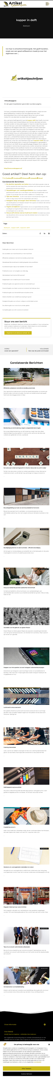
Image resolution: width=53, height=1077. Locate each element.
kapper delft (31, 120)
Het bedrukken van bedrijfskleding (14, 987)
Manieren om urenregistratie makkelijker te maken (19, 867)
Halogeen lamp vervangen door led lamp (21, 201)
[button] (49, 1044)
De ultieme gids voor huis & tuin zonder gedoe (15, 306)
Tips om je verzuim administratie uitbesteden (17, 947)
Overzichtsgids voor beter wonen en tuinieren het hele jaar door (21, 288)
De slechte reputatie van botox (17, 184)
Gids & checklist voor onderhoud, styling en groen (16, 297)
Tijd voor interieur (12, 197)
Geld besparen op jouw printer (12, 787)
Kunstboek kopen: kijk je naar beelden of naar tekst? (17, 267)
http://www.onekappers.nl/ (13, 169)
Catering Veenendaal (10, 747)
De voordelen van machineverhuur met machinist (17, 254)
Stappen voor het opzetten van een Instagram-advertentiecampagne (24, 667)
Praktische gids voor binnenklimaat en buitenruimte (17, 293)
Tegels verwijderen (13, 207)
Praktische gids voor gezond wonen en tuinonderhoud (18, 284)
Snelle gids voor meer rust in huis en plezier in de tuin (17, 249)
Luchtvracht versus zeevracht (12, 707)
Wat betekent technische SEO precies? (13, 275)
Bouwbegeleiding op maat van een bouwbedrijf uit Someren (21, 508)
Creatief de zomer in (9, 827)
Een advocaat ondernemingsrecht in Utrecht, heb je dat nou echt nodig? (25, 468)
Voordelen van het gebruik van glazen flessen (17, 628)
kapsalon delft (38, 141)
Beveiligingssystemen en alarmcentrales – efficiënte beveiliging (22, 548)
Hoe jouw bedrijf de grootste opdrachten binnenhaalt (19, 588)
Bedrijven (26, 26)
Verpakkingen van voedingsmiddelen (19, 191)
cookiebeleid (37, 1062)
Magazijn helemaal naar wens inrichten (15, 907)
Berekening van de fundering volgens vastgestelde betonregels (22, 428)
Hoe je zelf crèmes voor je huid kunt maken (22, 213)
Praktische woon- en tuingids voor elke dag (15, 271)
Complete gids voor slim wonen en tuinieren (15, 310)
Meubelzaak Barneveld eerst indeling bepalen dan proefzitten (20, 262)
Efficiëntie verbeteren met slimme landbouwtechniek (18, 258)
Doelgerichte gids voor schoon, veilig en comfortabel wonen (20, 301)
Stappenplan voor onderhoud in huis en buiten (16, 280)
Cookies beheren (26, 1074)
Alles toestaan (26, 1068)
